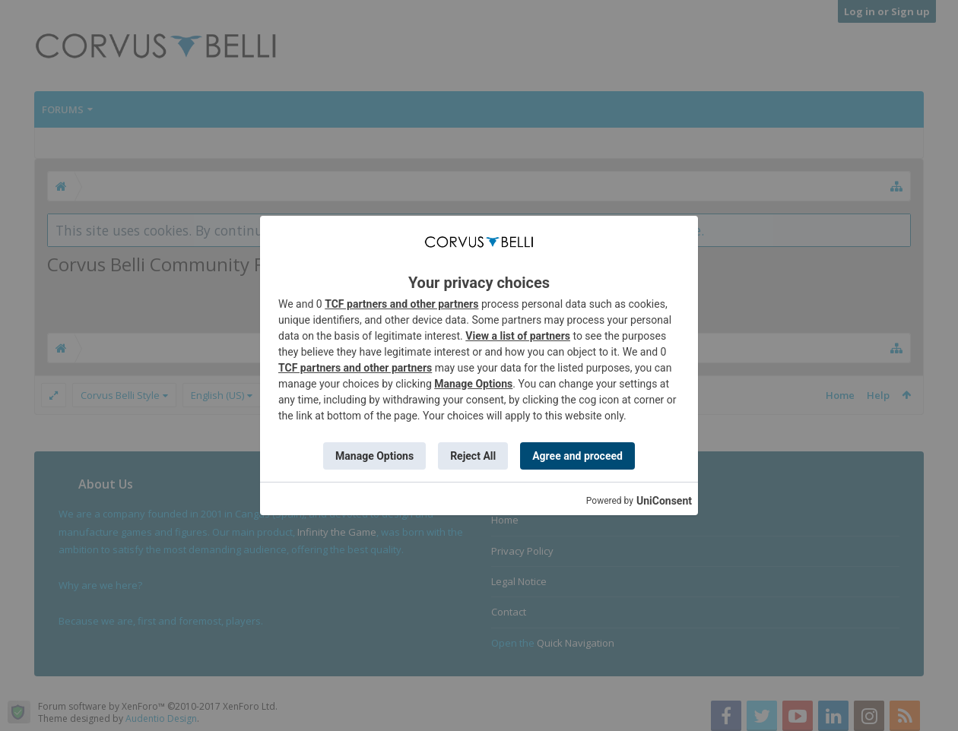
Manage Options (473, 384)
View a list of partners (517, 336)
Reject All (473, 456)
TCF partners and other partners (401, 304)
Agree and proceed (577, 456)
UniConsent (664, 501)
